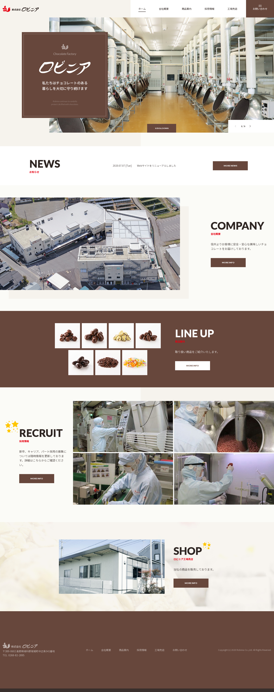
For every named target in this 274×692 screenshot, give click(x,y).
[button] (250, 127)
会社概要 (106, 650)
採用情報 (142, 650)
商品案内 (124, 650)
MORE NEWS (230, 165)
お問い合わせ (179, 650)
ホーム (89, 650)
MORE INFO (228, 262)
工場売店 (159, 650)
